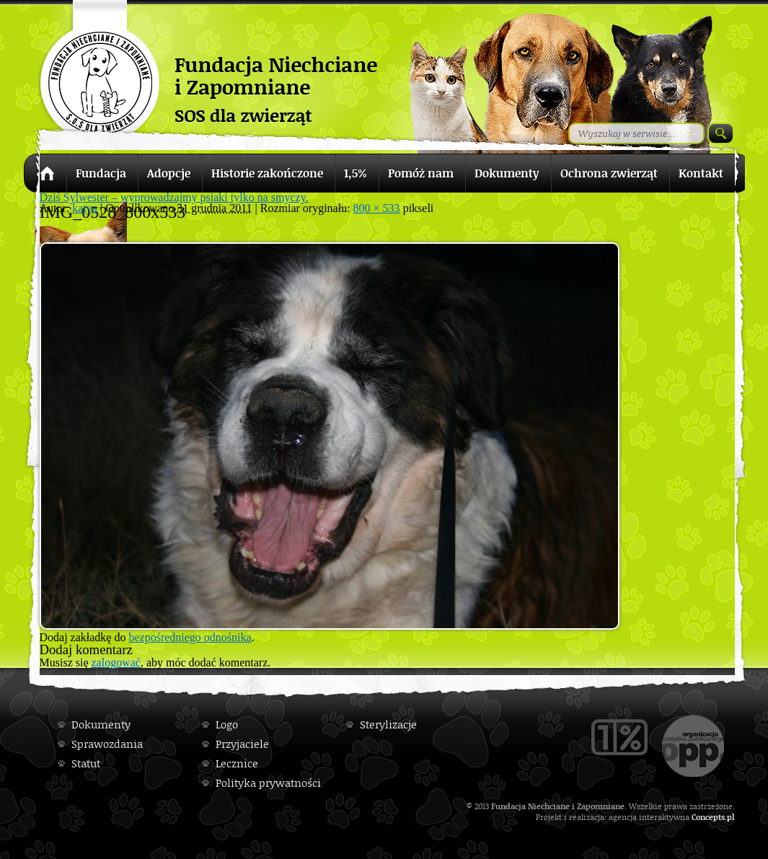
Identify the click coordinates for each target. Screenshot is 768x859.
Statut (85, 763)
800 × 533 (376, 208)
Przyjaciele (242, 744)
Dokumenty (101, 724)
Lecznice (237, 763)
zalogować (116, 662)
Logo (227, 724)
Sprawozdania (107, 744)
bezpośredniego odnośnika (189, 637)
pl (731, 816)
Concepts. (709, 816)
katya (84, 208)
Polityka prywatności (268, 782)
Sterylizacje (388, 724)
